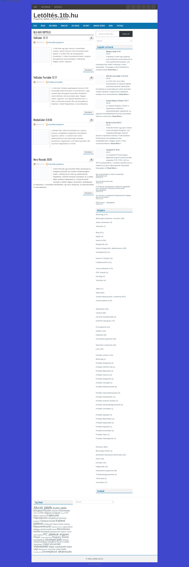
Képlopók (99, 335)
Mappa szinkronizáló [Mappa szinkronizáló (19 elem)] (42, 529)
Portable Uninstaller (103, 409)
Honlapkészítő (101, 252)
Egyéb (98, 236)
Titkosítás (99, 226)
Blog (35, 25)
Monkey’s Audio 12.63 (113, 51)
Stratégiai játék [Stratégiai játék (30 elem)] (53, 539)
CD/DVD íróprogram (103, 321)
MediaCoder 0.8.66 (42, 120)
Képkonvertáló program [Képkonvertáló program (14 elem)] (61, 524)
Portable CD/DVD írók (104, 367)
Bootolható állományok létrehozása (109, 455)
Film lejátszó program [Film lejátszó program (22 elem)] (50, 513)
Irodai (43, 25)
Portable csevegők (103, 383)
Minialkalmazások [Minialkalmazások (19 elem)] (49, 531)
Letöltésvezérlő (101, 262)
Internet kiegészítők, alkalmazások (109, 248)
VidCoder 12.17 (40, 38)
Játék (98, 289)
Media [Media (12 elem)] (54, 529)
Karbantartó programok (104, 471)
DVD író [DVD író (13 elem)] (36, 513)
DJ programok (101, 327)
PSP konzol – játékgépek (105, 203)
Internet (86, 25)
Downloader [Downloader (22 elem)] (64, 510)
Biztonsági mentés (103, 451)
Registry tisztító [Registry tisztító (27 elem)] (60, 537)
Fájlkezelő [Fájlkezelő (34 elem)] (53, 515)
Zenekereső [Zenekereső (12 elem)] (37, 552)
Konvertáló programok (56, 42)
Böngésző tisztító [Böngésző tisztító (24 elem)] (42, 510)
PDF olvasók (101, 272)
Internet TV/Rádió (102, 258)
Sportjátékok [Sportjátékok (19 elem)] (39, 540)
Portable (120, 25)
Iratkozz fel (125, 34)
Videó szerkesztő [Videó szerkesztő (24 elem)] (57, 546)
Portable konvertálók (55, 82)
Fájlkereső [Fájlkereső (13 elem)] (42, 516)
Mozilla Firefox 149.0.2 (114, 122)
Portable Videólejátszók (105, 438)
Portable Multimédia (103, 419)
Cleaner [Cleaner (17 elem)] (54, 511)
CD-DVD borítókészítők (105, 317)
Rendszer (64, 25)
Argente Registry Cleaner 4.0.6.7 (117, 100)
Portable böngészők (103, 363)
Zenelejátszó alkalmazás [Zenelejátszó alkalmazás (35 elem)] (57, 551)
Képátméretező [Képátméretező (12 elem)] (56, 527)
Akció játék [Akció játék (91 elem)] (42, 507)
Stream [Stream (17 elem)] (65, 540)
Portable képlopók (102, 415)
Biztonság (75, 25)
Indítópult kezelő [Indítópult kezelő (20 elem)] (47, 521)
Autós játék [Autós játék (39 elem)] (59, 508)
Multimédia (53, 25)
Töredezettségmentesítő (105, 475)
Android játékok (99, 25)
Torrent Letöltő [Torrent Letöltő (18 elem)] (63, 542)
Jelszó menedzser (103, 222)
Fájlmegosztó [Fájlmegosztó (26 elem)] (40, 518)
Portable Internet (102, 375)
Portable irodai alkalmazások (107, 393)
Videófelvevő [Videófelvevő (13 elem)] (38, 544)
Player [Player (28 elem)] (36, 537)
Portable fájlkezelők (103, 371)
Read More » (113, 70)
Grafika (98, 331)
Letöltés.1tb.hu (55, 15)
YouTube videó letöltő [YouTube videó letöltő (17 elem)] (57, 549)
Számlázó (99, 280)
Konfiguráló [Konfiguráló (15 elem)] (47, 524)
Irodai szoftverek (102, 268)
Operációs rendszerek (104, 345)
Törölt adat (100, 478)
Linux (98, 349)
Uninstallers (100, 482)
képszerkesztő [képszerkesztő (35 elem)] (42, 526)
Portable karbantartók (104, 397)
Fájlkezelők (100, 467)
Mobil (111, 25)
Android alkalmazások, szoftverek (108, 297)
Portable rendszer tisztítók (106, 401)
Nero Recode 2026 (42, 159)
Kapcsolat (58, 7)
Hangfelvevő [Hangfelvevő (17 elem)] (53, 518)
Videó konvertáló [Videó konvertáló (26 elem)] (52, 544)
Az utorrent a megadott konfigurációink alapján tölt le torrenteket (113, 196)
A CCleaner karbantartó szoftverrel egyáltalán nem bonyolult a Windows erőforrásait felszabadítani (113, 188)
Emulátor (99, 463)
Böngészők (100, 244)
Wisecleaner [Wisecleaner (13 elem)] (43, 549)
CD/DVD (99, 313)
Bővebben (88, 70)
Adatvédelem (45, 7)
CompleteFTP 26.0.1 (113, 149)
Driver (98, 459)
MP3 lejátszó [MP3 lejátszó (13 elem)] (62, 532)
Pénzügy (99, 276)
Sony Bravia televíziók (104, 181)
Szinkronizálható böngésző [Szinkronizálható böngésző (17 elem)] (44, 542)
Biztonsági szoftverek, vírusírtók (108, 218)
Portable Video (101, 435)
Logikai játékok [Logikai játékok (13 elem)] (67, 527)
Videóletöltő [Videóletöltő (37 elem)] (40, 546)
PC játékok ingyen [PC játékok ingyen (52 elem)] (56, 534)
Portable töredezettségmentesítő (108, 405)
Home (35, 7)
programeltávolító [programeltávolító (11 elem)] (46, 537)
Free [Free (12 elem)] (62, 513)
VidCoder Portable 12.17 (45, 77)
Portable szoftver (102, 355)
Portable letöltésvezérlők (105, 387)
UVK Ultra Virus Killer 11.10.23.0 (117, 76)
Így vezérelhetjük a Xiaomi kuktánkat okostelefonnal (110, 175)
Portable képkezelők (103, 423)
